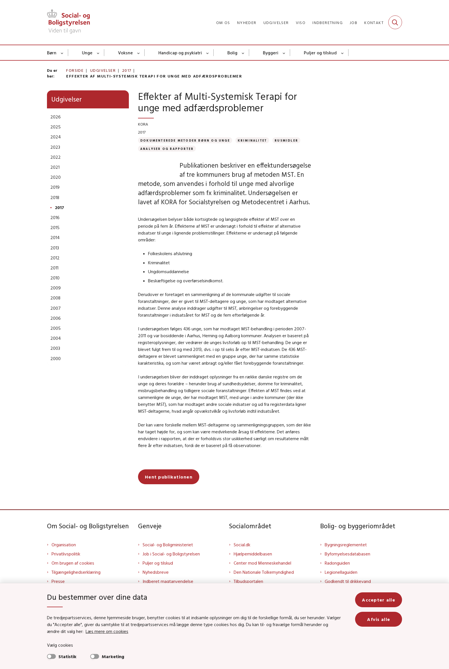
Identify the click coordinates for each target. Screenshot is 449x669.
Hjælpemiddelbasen (253, 554)
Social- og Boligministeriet (168, 544)
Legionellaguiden (341, 572)
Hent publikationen (168, 477)
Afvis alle (378, 619)
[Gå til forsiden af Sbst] (68, 22)
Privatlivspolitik (66, 554)
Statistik (67, 656)
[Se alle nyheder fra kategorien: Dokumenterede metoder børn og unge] (185, 140)
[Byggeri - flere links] (284, 52)
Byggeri (270, 52)
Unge (87, 52)
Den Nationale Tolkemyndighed (264, 572)
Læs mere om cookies (107, 631)
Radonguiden (337, 563)
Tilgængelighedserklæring (76, 572)
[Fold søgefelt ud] (395, 22)
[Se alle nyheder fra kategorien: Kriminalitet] (252, 140)
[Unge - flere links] (98, 52)
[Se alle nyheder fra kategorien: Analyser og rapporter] (167, 149)
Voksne (125, 52)
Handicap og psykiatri (180, 52)
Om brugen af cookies (73, 563)
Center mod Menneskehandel (262, 563)
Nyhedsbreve (156, 572)
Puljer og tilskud (320, 52)
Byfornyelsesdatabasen (347, 554)
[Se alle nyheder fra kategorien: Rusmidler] (286, 140)
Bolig (232, 52)
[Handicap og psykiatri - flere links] (208, 52)
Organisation (64, 544)
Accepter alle (378, 600)
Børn (51, 52)
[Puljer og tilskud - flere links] (342, 52)
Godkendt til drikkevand (348, 581)
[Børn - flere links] (62, 52)
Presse (58, 581)
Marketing (113, 656)
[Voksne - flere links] (139, 52)
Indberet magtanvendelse (168, 581)
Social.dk (242, 544)
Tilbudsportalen (248, 581)
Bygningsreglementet (346, 544)
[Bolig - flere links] (243, 52)
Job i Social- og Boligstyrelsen (171, 554)
